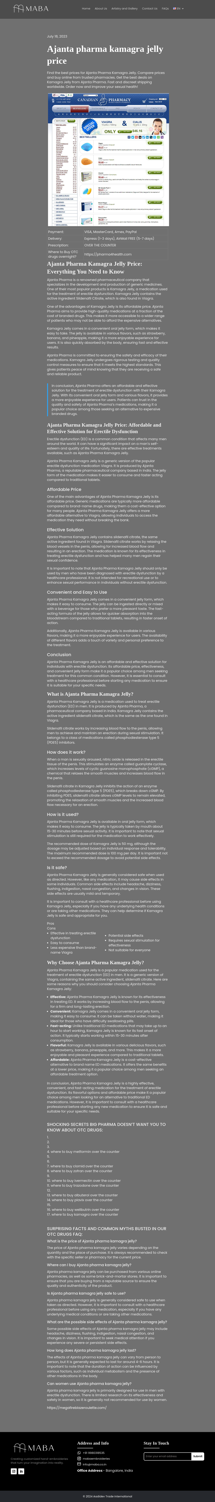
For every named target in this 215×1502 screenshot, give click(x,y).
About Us (101, 8)
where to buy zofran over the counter (81, 1171)
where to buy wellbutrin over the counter (85, 1209)
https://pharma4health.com (108, 254)
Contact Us (149, 8)
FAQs (165, 8)
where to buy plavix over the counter (82, 1200)
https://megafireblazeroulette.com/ (77, 1407)
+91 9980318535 (94, 1453)
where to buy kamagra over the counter (85, 1214)
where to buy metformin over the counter (85, 1151)
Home (86, 8)
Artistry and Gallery (125, 8)
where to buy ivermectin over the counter (86, 1180)
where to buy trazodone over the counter (85, 1185)
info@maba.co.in (94, 1464)
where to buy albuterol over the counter (85, 1195)
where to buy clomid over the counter (81, 1166)
